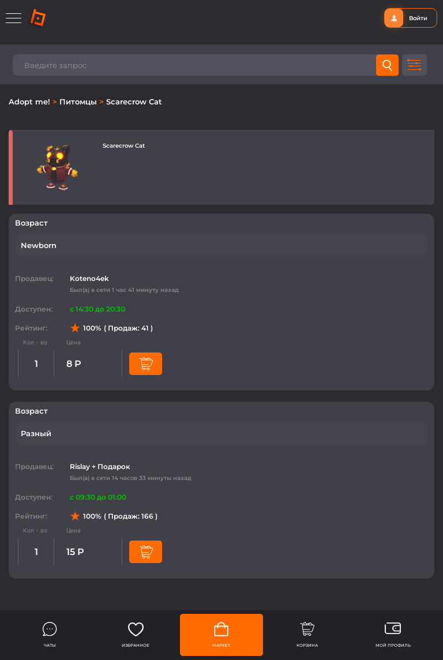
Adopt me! (30, 101)
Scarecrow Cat (134, 101)
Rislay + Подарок (100, 466)
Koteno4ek (89, 278)
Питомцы (79, 101)
